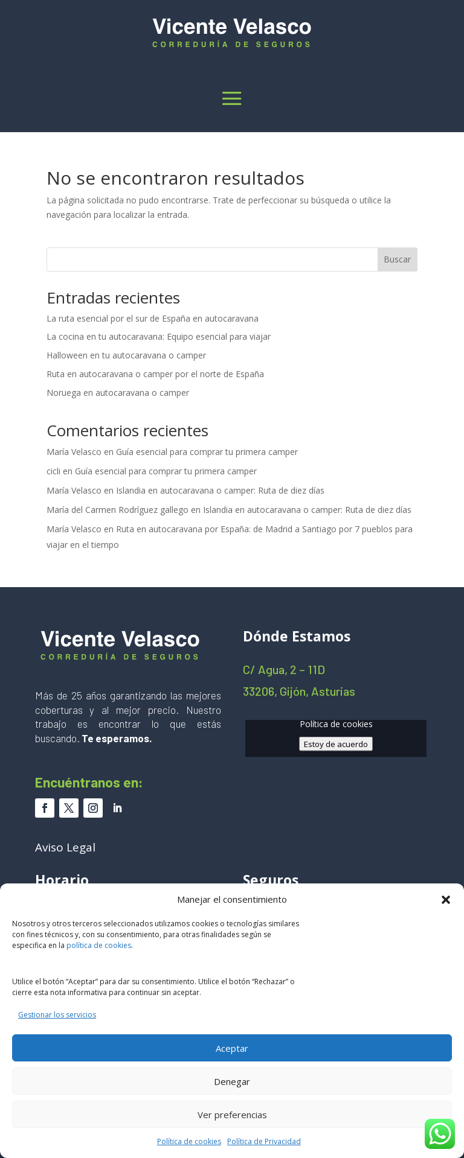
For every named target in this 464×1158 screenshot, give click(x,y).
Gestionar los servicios (57, 1015)
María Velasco (74, 451)
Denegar (232, 1081)
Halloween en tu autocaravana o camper (126, 355)
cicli (53, 471)
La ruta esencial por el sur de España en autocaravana (153, 318)
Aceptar (232, 1048)
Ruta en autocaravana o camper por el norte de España (155, 374)
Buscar (397, 259)
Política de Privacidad (264, 1141)
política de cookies (98, 945)
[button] (446, 900)
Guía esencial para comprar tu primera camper (207, 451)
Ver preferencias (232, 1115)
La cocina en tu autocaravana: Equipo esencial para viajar (159, 336)
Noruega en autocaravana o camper (118, 392)
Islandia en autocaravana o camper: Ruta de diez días (220, 490)
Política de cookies (189, 1141)
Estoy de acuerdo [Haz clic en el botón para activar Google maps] (336, 743)
